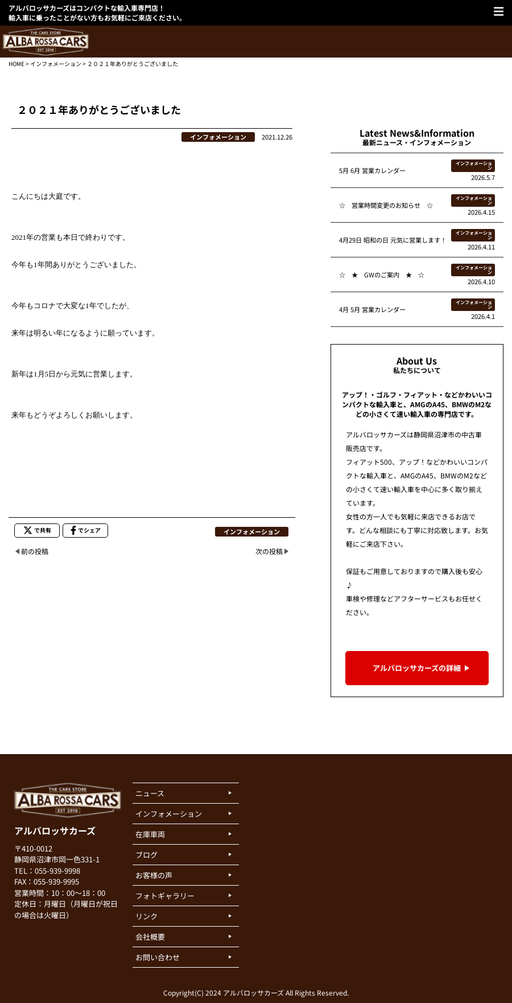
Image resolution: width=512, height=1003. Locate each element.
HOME (16, 63)
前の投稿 (34, 551)
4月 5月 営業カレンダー (372, 309)
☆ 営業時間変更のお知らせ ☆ (386, 205)
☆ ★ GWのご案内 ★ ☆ (381, 274)
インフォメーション (55, 63)
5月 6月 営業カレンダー (372, 170)
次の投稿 (269, 551)
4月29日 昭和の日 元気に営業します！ (393, 239)
